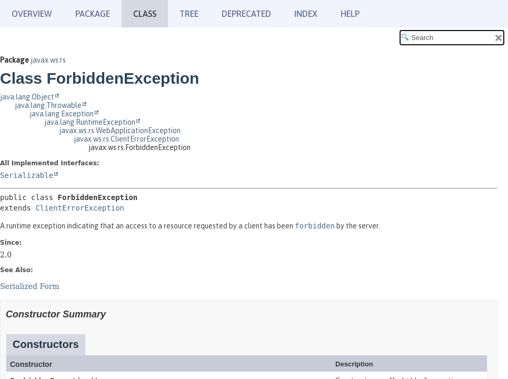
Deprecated (246, 13)
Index (305, 13)
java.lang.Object (27, 97)
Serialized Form (29, 286)
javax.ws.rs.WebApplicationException (120, 130)
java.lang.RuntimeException (89, 122)
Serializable (26, 175)
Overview (32, 13)
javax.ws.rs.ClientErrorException (126, 139)
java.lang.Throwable (48, 105)
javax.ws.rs (48, 60)
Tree (189, 13)
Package (92, 13)
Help (350, 13)
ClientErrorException (79, 208)
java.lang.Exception (61, 113)
